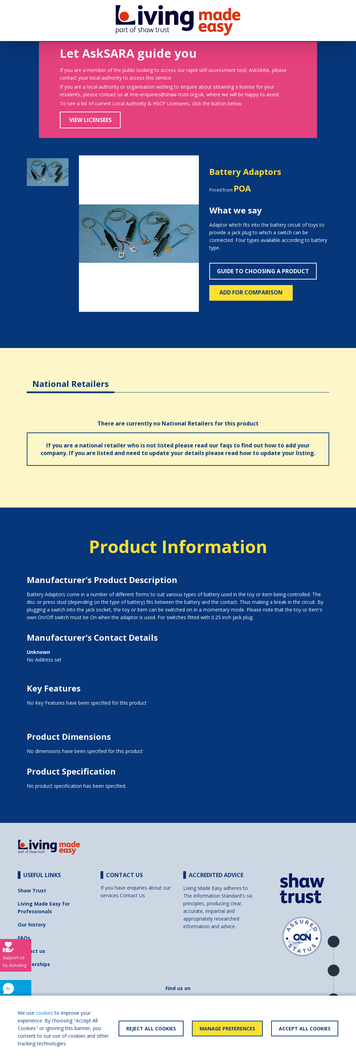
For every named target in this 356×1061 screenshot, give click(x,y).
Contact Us (132, 895)
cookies (44, 1013)
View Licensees (90, 120)
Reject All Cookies (151, 1028)
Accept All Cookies (305, 1028)
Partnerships (34, 964)
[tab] (70, 378)
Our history (32, 924)
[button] (88, 234)
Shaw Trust (32, 890)
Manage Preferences (227, 1028)
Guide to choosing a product (263, 271)
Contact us (31, 951)
